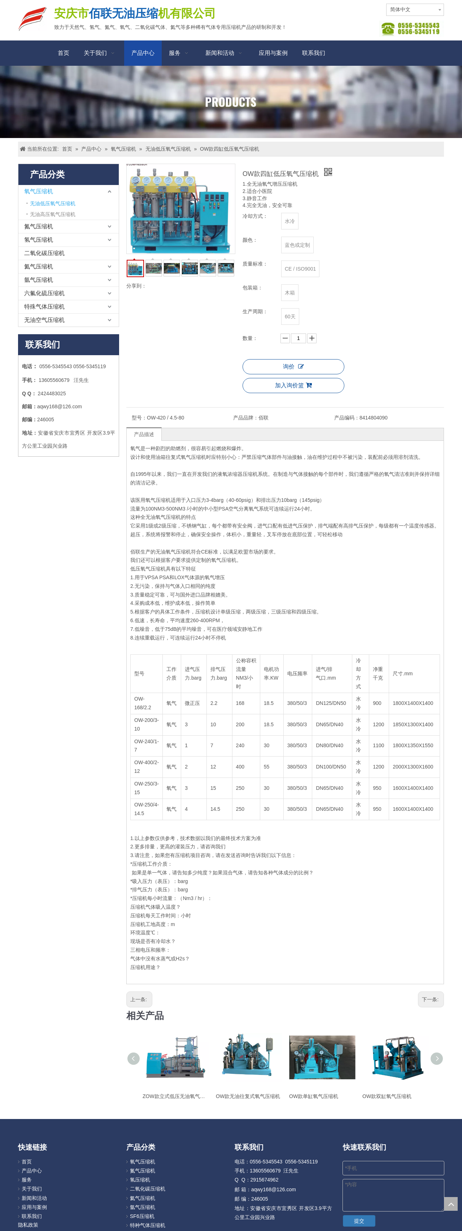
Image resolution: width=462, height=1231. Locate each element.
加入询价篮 (293, 385)
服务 (27, 1180)
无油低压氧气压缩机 (52, 203)
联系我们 (32, 1216)
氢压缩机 (140, 1180)
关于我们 (32, 1189)
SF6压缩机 (142, 1216)
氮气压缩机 (38, 226)
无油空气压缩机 (44, 320)
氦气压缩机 (38, 266)
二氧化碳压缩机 (44, 253)
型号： (139, 418)
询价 (293, 366)
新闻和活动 (34, 1198)
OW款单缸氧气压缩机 (313, 1096)
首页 (27, 1162)
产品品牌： (245, 418)
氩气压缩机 (38, 280)
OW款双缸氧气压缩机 (386, 1096)
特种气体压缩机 (147, 1225)
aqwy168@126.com (59, 406)
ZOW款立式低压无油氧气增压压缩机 (176, 1096)
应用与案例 (34, 1207)
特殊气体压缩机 (44, 307)
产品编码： (346, 418)
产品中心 (32, 1171)
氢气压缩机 (38, 240)
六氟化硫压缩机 (44, 293)
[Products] (231, 102)
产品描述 (144, 434)
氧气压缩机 (38, 191)
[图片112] (411, 29)
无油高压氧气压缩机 (52, 214)
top (451, 1204)
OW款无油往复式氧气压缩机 (248, 1096)
